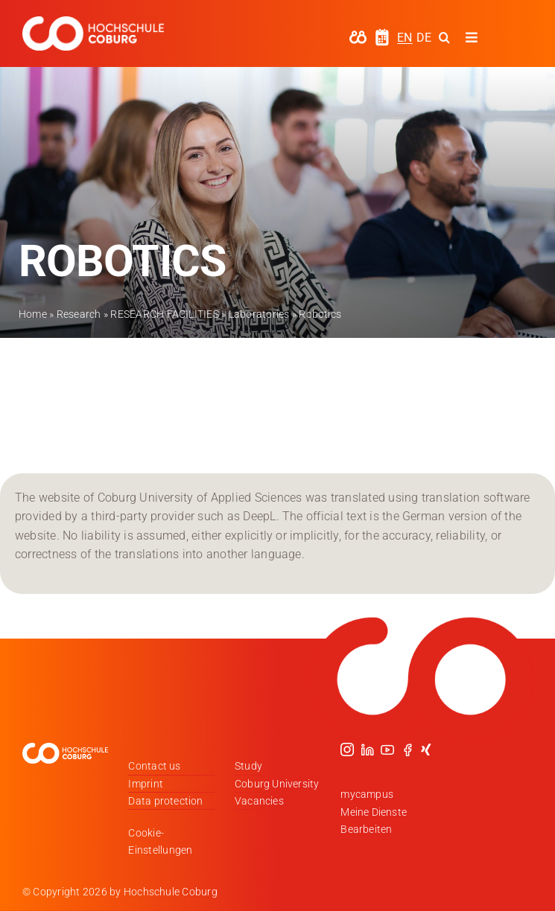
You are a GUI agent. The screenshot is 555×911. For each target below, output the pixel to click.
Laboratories (259, 314)
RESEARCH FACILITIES (164, 314)
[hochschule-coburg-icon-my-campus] (358, 35)
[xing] (426, 749)
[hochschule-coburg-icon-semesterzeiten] (382, 34)
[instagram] (347, 749)
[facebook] (407, 749)
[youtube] (387, 749)
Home (33, 314)
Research (79, 314)
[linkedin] (367, 749)
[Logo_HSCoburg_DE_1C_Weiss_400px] (93, 22)
